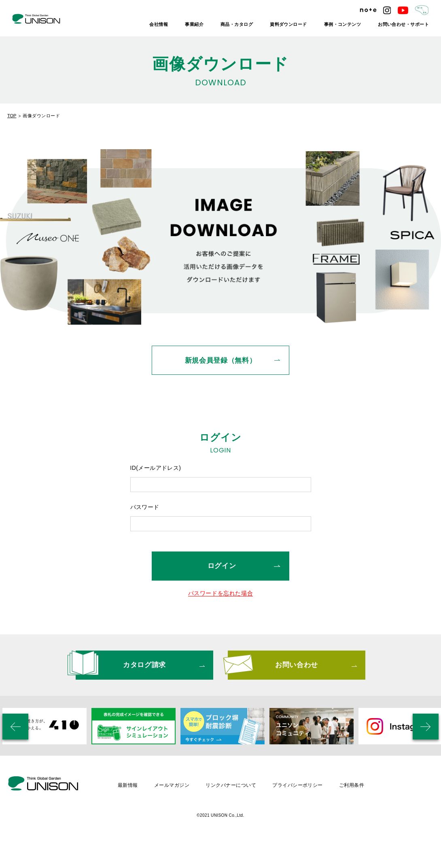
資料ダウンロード (288, 24)
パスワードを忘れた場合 (220, 593)
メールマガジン (171, 785)
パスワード (144, 507)
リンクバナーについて (231, 785)
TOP (11, 115)
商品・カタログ (236, 24)
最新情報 (128, 785)
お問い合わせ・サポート (403, 24)
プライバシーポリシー (297, 785)
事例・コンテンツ (342, 24)
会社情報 (158, 24)
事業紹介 (194, 24)
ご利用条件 (351, 785)
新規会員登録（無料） (221, 360)
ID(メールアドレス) (155, 468)
